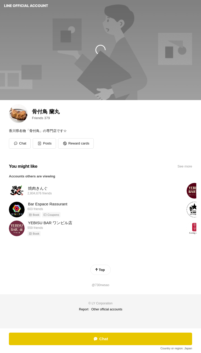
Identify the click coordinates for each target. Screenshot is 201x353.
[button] (44, 143)
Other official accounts (106, 309)
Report (83, 309)
